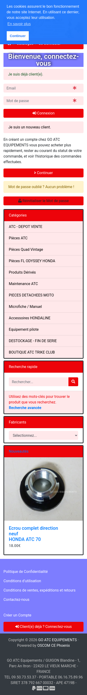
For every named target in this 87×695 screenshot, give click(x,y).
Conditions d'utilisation (22, 581)
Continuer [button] (18, 36)
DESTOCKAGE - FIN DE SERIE (33, 341)
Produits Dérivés (22, 272)
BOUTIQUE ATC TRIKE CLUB (32, 352)
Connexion (43, 113)
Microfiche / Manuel (25, 306)
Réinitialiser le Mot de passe (43, 201)
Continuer (43, 173)
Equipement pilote (24, 329)
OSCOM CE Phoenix (53, 645)
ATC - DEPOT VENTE (25, 226)
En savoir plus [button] (19, 24)
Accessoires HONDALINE (29, 318)
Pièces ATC (18, 238)
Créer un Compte (17, 615)
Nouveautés (19, 451)
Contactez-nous (16, 599)
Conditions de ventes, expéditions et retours (39, 590)
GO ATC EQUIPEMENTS (57, 640)
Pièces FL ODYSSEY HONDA (32, 261)
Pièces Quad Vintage (26, 249)
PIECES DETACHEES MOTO (31, 295)
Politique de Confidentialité (25, 571)
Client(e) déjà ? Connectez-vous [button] (43, 626)
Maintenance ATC (23, 284)
